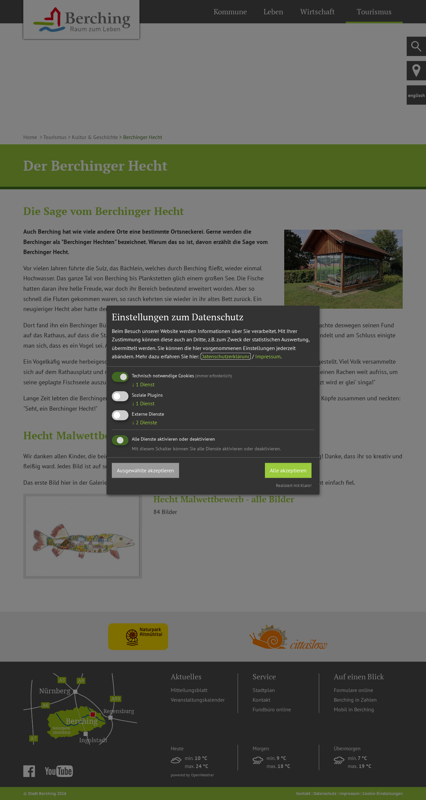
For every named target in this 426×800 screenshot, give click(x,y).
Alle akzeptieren (288, 470)
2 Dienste (144, 422)
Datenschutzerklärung (226, 356)
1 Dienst (143, 384)
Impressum (268, 356)
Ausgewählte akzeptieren (145, 470)
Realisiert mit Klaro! (294, 485)
